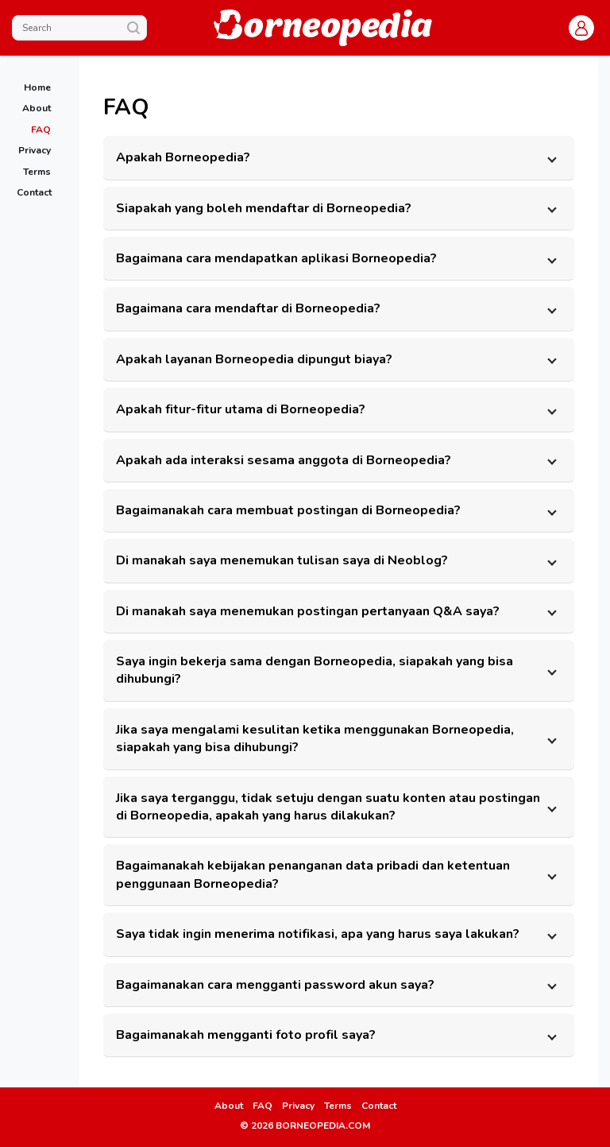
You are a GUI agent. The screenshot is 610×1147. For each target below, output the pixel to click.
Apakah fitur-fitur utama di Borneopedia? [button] (240, 409)
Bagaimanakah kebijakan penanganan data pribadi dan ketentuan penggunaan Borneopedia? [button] (313, 874)
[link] (33, 86)
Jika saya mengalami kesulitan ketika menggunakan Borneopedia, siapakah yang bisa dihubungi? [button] (315, 738)
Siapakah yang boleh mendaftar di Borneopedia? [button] (263, 208)
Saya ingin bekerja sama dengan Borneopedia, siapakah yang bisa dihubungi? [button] (314, 670)
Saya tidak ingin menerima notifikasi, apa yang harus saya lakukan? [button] (317, 934)
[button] (581, 28)
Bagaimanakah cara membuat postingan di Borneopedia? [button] (288, 510)
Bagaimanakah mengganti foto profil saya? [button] (246, 1035)
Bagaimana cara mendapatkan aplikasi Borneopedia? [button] (276, 258)
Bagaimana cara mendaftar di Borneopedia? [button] (248, 308)
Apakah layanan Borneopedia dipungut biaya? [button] (254, 359)
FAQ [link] (262, 1105)
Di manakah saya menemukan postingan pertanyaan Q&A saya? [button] (308, 611)
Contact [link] (378, 1105)
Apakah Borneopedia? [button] (183, 157)
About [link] (228, 1105)
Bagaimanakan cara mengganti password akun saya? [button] (275, 985)
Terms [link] (338, 1105)
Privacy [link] (298, 1105)
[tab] (338, 158)
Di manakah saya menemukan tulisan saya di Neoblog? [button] (282, 560)
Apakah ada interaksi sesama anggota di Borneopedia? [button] (283, 460)
